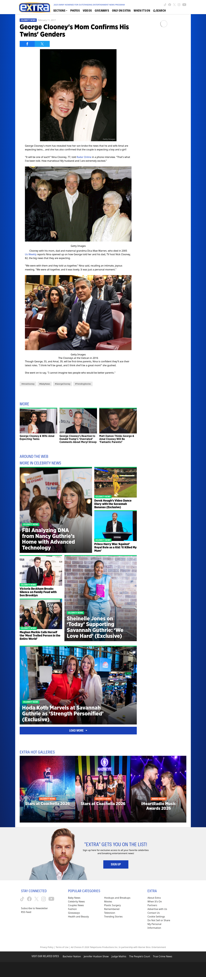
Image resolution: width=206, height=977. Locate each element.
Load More (78, 730)
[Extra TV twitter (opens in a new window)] (174, 4)
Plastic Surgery (112, 905)
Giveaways (74, 912)
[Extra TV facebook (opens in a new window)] (169, 4)
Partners (152, 905)
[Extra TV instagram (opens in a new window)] (179, 4)
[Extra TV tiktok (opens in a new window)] (165, 4)
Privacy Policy (46, 947)
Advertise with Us (157, 909)
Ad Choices (76, 947)
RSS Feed (26, 912)
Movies (108, 901)
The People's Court (139, 956)
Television (109, 912)
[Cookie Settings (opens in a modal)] (156, 916)
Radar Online (84, 157)
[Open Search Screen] (159, 11)
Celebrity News (28, 20)
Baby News (74, 897)
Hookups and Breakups (117, 897)
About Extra (154, 897)
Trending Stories (113, 916)
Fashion (72, 909)
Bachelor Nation (72, 956)
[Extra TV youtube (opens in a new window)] (184, 4)
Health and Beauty (78, 916)
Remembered (112, 909)
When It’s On (154, 901)
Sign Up (116, 864)
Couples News (76, 905)
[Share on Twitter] (42, 44)
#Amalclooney (28, 383)
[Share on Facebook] (27, 44)
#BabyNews (44, 383)
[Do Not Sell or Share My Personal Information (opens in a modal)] (160, 924)
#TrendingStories (83, 383)
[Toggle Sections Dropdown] (60, 11)
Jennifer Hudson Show (96, 956)
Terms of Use (62, 947)
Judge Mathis (119, 956)
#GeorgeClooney (62, 383)
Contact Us (153, 912)
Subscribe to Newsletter (34, 908)
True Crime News (162, 956)
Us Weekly (30, 254)
